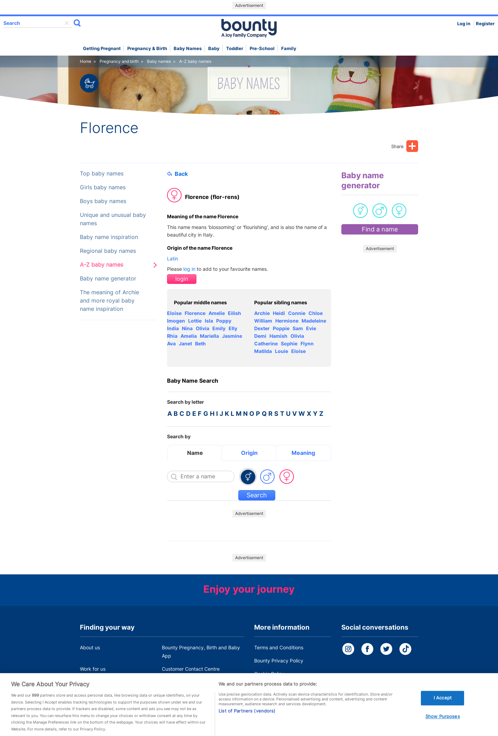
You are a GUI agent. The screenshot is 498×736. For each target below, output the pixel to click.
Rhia (172, 336)
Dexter (262, 328)
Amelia (189, 336)
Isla (209, 321)
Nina (187, 328)
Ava (171, 343)
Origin (249, 452)
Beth (200, 343)
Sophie (289, 343)
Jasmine (232, 336)
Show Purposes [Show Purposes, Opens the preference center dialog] (442, 722)
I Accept (443, 703)
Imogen (176, 321)
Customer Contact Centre (191, 669)
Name (195, 452)
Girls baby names (103, 187)
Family (288, 48)
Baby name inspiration (109, 237)
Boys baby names (103, 201)
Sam (298, 328)
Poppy (223, 321)
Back (177, 173)
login (181, 279)
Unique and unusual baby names (113, 219)
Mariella (209, 336)
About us (90, 647)
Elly (233, 328)
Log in (463, 23)
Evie (311, 328)
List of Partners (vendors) (247, 716)
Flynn (307, 343)
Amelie (217, 313)
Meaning (303, 452)
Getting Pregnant (102, 48)
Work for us (92, 669)
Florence (195, 313)
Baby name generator (108, 278)
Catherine (266, 343)
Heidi (279, 313)
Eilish (234, 313)
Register (485, 23)
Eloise (174, 313)
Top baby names (101, 173)
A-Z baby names (101, 264)
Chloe (315, 313)
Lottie (195, 321)
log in (189, 269)
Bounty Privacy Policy (278, 660)
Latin (172, 258)
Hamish (278, 336)
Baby (214, 48)
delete (66, 23)
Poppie (281, 328)
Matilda (263, 351)
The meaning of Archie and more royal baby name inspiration (109, 300)
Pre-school (262, 48)
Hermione (286, 321)
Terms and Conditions (278, 647)
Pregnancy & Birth (147, 48)
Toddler (234, 48)
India (173, 328)
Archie (262, 313)
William (263, 321)
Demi (260, 336)
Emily (218, 328)
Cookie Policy (269, 674)
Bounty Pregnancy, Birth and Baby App (201, 651)
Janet (185, 343)
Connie (296, 313)
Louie (281, 351)
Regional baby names (108, 251)
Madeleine (314, 321)
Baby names (188, 48)
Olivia (202, 328)
